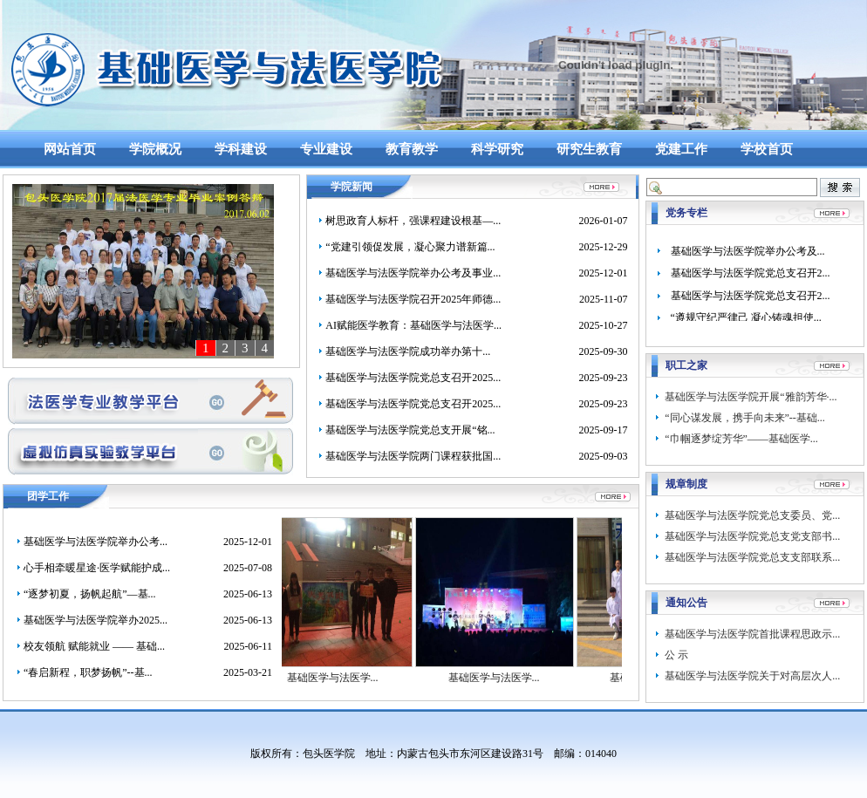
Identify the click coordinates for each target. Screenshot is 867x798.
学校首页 (767, 149)
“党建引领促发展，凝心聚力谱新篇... (410, 247)
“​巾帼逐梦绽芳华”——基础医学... (741, 439)
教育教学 (412, 149)
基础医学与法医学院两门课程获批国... (413, 456)
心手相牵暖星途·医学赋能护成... (97, 568)
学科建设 (241, 149)
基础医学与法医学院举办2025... (95, 620)
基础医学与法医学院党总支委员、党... (752, 515)
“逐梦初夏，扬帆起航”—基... (90, 594)
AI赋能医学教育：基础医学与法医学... (413, 325)
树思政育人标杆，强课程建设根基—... (413, 221)
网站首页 (70, 149)
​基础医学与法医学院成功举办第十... (407, 351)
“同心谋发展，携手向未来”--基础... (745, 418)
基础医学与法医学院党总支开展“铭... (410, 430)
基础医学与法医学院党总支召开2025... (413, 378)
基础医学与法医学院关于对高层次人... (752, 676)
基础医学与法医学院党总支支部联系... (752, 557)
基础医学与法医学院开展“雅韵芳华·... (750, 397)
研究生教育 (589, 149)
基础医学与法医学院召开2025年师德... (413, 299)
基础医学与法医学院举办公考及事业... (413, 273)
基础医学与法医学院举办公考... (95, 541)
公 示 (676, 655)
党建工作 (681, 149)
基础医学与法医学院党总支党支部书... (752, 536)
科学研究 (497, 149)
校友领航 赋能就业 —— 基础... (94, 646)
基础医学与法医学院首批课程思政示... (752, 634)
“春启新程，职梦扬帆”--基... (88, 672)
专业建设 (326, 149)
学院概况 (155, 149)
